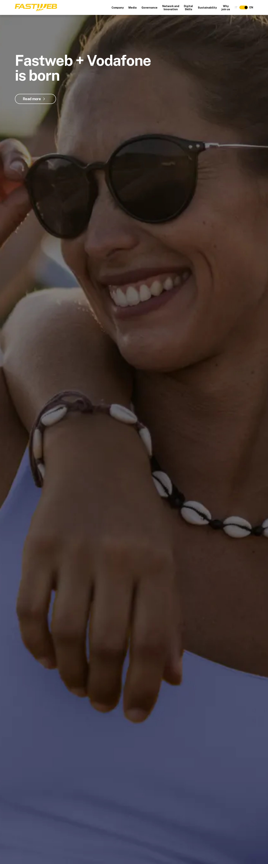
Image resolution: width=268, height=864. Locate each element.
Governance (149, 7)
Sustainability (207, 7)
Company (117, 7)
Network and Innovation (170, 8)
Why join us (225, 8)
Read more (32, 99)
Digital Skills (188, 8)
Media (132, 7)
